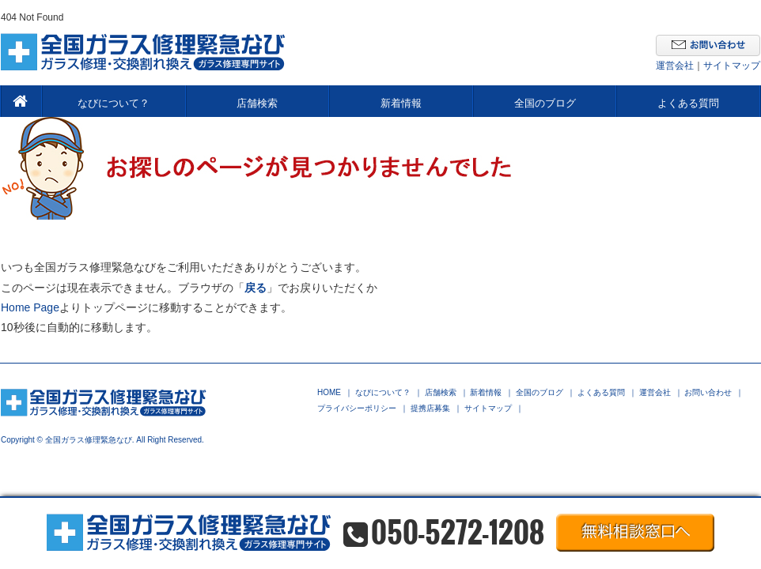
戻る (255, 287)
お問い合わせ (708, 393)
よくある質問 (688, 103)
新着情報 (401, 103)
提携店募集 (430, 409)
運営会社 (675, 65)
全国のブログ (545, 103)
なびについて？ (114, 103)
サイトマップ (731, 65)
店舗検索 (257, 103)
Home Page (30, 307)
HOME (329, 393)
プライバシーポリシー (356, 409)
